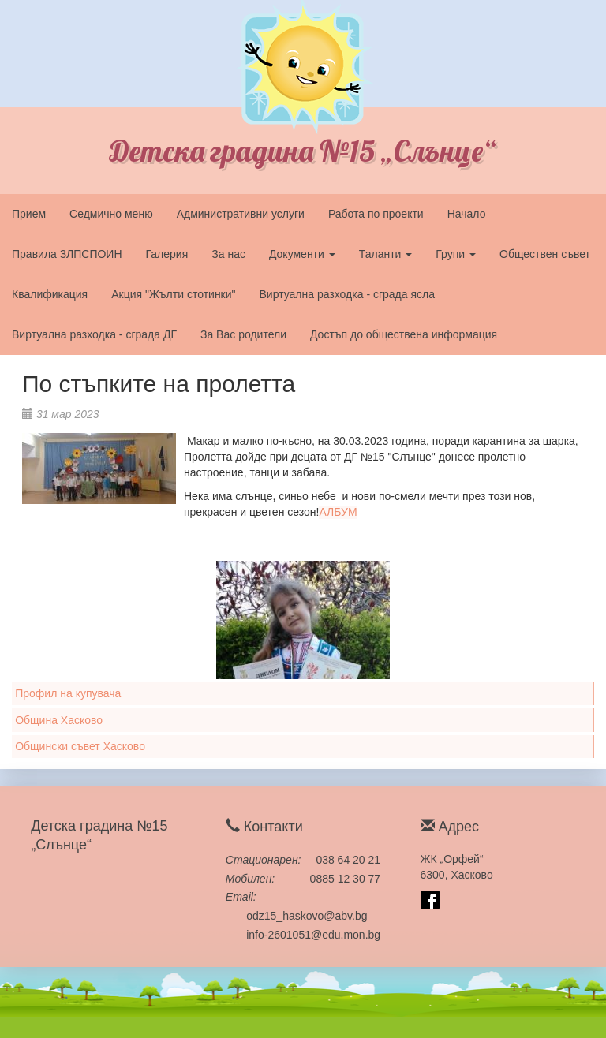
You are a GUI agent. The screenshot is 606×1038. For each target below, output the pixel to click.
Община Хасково (59, 720)
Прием (29, 213)
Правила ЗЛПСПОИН (67, 254)
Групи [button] (456, 254)
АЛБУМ (338, 512)
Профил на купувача (68, 693)
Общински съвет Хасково (80, 746)
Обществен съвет (544, 254)
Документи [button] (302, 254)
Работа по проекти (376, 213)
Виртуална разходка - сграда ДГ (94, 334)
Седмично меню (111, 213)
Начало (466, 213)
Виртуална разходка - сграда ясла (347, 294)
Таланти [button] (386, 254)
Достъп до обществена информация (403, 334)
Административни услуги (241, 213)
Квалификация (50, 294)
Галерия (167, 254)
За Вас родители (243, 334)
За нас (228, 254)
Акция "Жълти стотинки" (173, 294)
